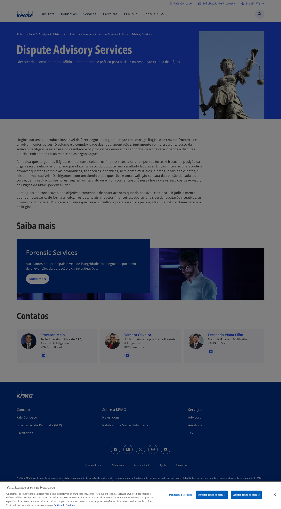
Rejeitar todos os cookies (212, 494)
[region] (140, 495)
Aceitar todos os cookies (246, 494)
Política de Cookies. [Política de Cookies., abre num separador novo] (64, 505)
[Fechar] (274, 494)
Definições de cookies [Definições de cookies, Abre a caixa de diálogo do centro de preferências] (180, 494)
